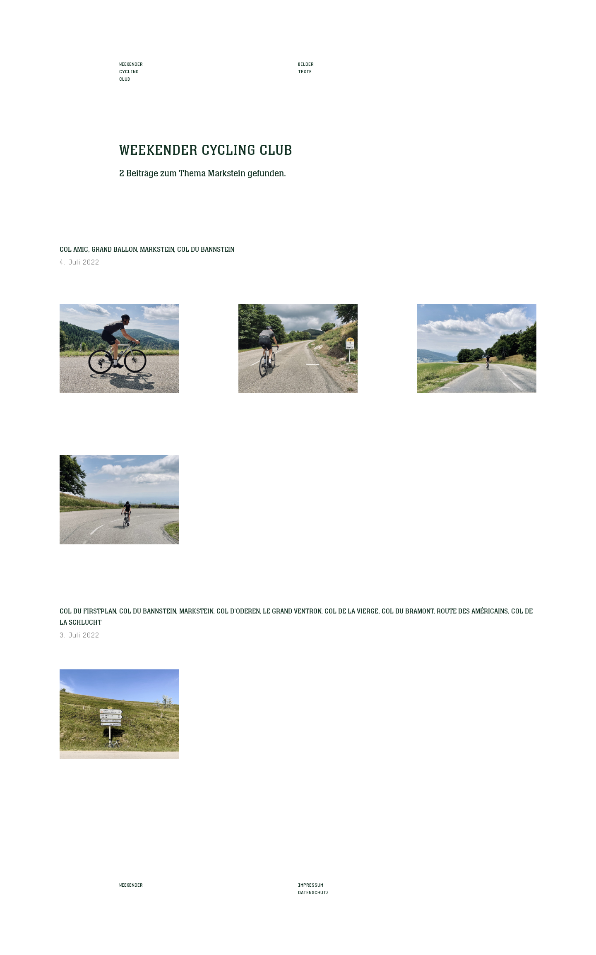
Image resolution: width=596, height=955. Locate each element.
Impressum (310, 884)
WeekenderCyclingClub (131, 70)
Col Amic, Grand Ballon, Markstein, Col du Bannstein (147, 249)
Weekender (131, 884)
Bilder (306, 63)
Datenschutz (313, 892)
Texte (305, 71)
